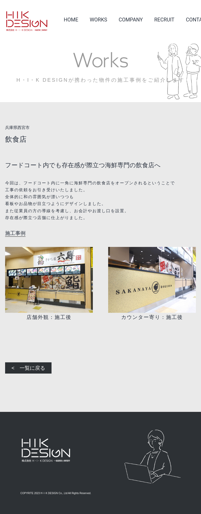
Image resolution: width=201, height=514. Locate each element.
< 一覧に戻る (28, 368)
